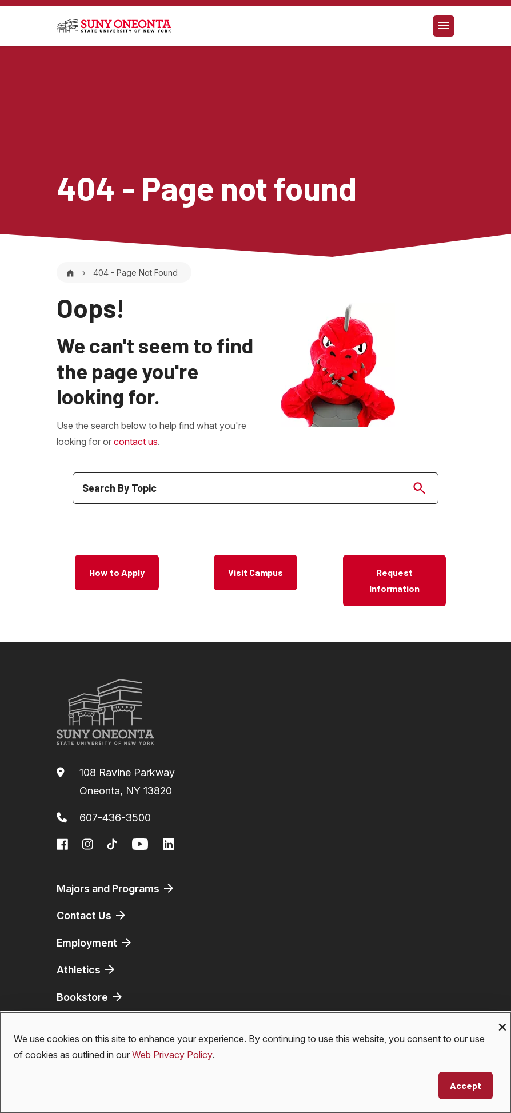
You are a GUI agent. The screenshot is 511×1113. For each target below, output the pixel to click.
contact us (136, 441)
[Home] (70, 272)
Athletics (87, 969)
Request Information (394, 580)
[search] (255, 488)
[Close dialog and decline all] (502, 1019)
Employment (95, 942)
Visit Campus (255, 572)
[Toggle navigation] (443, 26)
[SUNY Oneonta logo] (114, 26)
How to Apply (117, 572)
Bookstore (90, 997)
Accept (465, 1085)
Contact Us (92, 915)
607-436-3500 (115, 818)
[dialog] (255, 1062)
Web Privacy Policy (172, 1054)
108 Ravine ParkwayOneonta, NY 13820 (127, 781)
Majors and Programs (116, 888)
